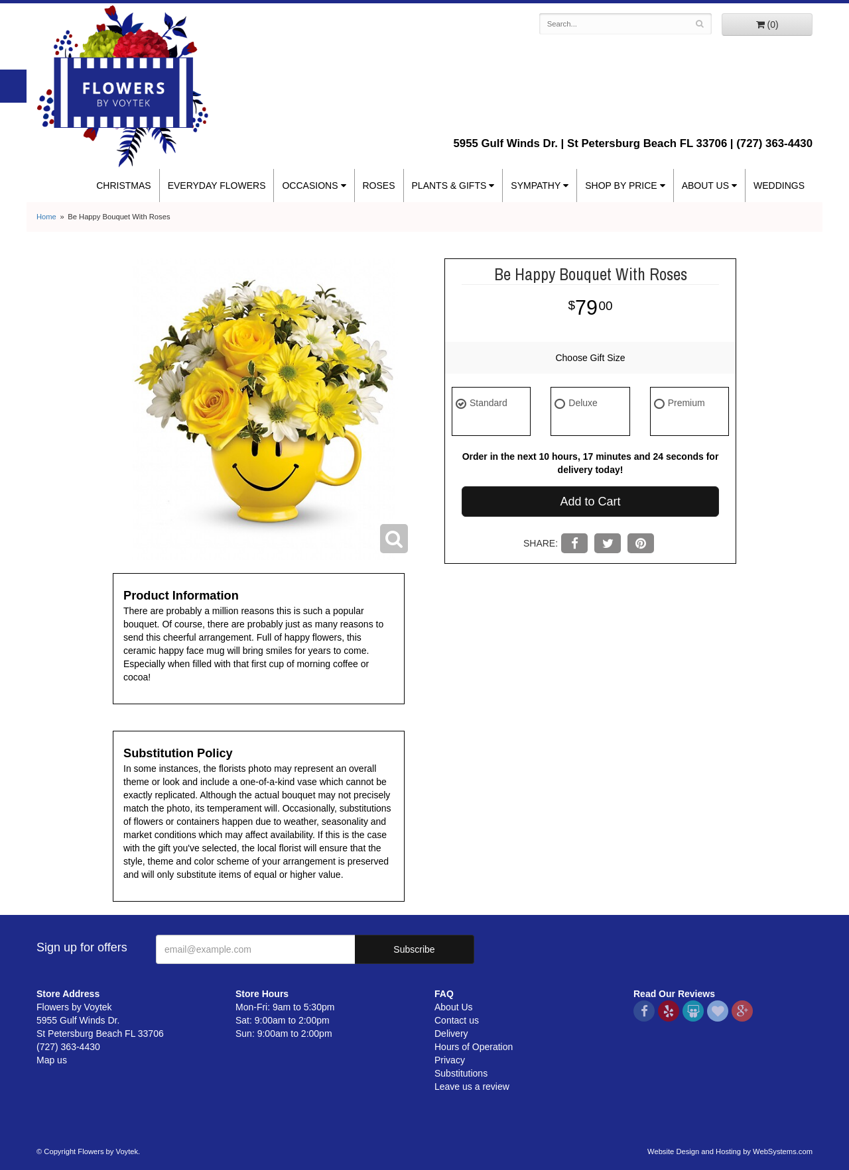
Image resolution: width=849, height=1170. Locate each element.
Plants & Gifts (449, 185)
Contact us (456, 1020)
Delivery (451, 1033)
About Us (705, 185)
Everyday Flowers (217, 185)
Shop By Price (621, 185)
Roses (379, 185)
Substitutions (461, 1073)
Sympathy (535, 185)
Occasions (310, 185)
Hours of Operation (473, 1046)
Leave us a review (471, 1086)
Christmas (123, 185)
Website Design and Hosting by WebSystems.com (730, 1151)
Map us (51, 1060)
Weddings (779, 185)
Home (46, 217)
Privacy (449, 1060)
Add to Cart (590, 501)
